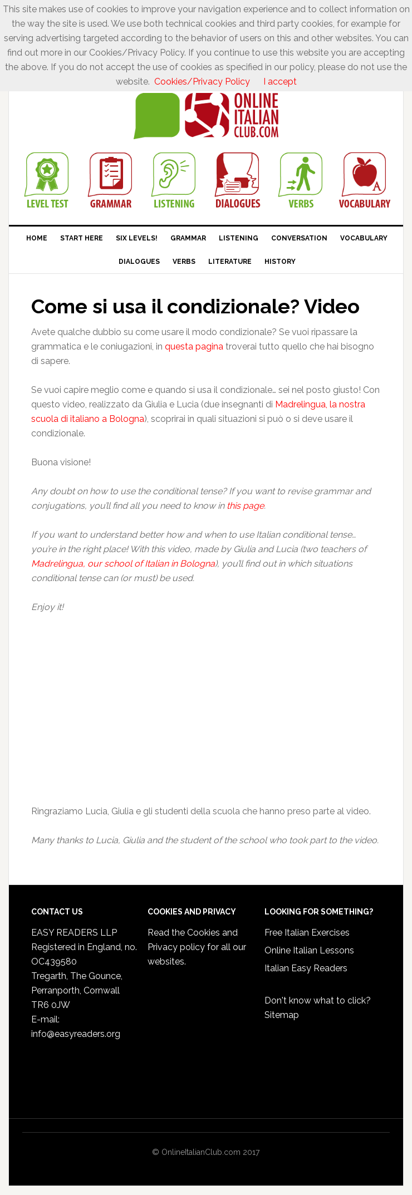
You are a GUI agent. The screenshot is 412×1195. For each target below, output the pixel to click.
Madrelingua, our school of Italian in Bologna (123, 563)
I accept (280, 81)
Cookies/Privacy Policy (202, 81)
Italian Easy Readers (305, 968)
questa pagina (195, 346)
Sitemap (281, 1015)
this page (244, 505)
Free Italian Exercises (307, 932)
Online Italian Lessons (309, 950)
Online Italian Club (206, 116)
